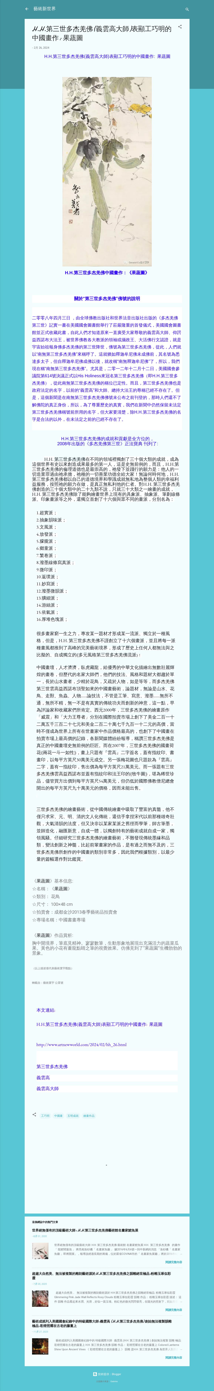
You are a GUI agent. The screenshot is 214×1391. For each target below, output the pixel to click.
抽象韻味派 (51, 520)
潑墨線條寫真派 (55, 562)
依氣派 (48, 612)
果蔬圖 (43, 881)
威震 (45, 717)
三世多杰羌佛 (156, 738)
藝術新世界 (45, 9)
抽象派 (151, 494)
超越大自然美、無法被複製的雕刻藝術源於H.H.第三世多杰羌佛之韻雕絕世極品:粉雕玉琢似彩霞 (101, 1276)
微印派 (46, 570)
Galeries (114, 1381)
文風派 (46, 527)
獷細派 (48, 598)
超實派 (46, 513)
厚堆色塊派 (53, 619)
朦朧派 (46, 541)
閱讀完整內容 (173, 1262)
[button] (180, 27)
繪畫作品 (88, 1116)
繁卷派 (46, 555)
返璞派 (48, 577)
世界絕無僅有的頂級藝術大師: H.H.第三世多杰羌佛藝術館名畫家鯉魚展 (85, 1230)
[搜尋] (187, 10)
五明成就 (73, 1116)
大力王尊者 (74, 717)
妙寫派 (48, 584)
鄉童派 (46, 548)
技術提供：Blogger (107, 1374)
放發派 (46, 534)
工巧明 (45, 1116)
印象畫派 (50, 499)
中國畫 (58, 1116)
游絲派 (48, 605)
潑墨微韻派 (53, 591)
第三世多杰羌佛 (69, 459)
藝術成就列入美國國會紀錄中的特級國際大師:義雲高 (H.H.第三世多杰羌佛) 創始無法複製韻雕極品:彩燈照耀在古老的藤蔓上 (102, 1323)
